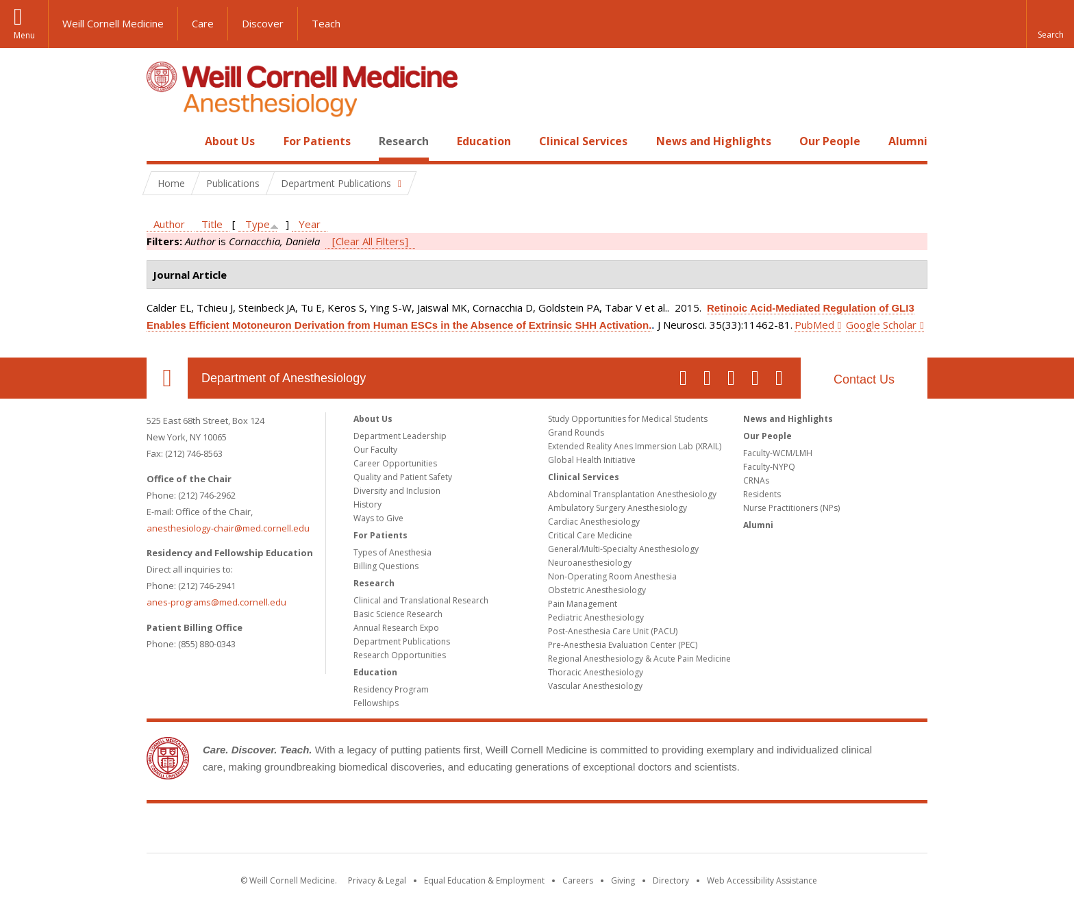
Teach (326, 23)
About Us (230, 141)
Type (257, 224)
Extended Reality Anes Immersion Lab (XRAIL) (634, 446)
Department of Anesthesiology (283, 378)
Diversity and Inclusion (396, 491)
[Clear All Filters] (370, 241)
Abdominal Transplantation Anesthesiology (632, 494)
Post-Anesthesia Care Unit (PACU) (612, 631)
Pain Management (582, 604)
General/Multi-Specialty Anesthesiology (623, 549)
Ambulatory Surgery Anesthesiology (617, 508)
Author (169, 224)
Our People (829, 141)
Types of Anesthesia (392, 552)
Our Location (167, 378)
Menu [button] (24, 35)
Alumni (907, 141)
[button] (1050, 24)
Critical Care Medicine (590, 535)
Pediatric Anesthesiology (596, 617)
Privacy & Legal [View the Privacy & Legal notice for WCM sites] (377, 880)
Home (161, 141)
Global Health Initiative (592, 460)
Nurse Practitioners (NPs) (791, 508)
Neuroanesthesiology (590, 562)
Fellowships (376, 703)
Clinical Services (583, 141)
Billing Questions (386, 566)
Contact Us (864, 379)
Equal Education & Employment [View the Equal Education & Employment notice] (484, 880)
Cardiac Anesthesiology (594, 521)
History (367, 504)
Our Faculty (375, 449)
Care (203, 23)
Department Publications (401, 641)
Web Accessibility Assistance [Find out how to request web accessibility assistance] (762, 880)
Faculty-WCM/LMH (777, 453)
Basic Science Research (397, 614)
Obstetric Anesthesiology (597, 590)
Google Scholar (881, 325)
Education (484, 141)
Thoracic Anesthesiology (595, 672)
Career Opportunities (395, 463)
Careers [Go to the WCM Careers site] (577, 880)
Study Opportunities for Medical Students (628, 419)
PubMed (814, 325)
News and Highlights (713, 141)
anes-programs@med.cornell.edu (216, 602)
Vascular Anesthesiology (595, 686)
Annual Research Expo (396, 628)
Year (310, 224)
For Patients (317, 141)
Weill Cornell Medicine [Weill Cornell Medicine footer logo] (537, 831)
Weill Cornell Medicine (113, 23)
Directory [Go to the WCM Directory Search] (671, 880)
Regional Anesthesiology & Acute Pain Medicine (639, 658)
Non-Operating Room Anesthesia (612, 576)
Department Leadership (400, 436)
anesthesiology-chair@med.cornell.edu (228, 528)
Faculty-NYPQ (769, 467)
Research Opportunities (399, 655)
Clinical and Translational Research (420, 600)
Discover (263, 23)
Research (404, 141)
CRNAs (756, 480)
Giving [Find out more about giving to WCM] (623, 880)
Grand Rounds (576, 432)
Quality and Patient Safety (402, 477)
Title (212, 224)
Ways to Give (378, 518)
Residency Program (391, 689)
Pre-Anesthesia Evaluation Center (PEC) (622, 645)
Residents (762, 494)
